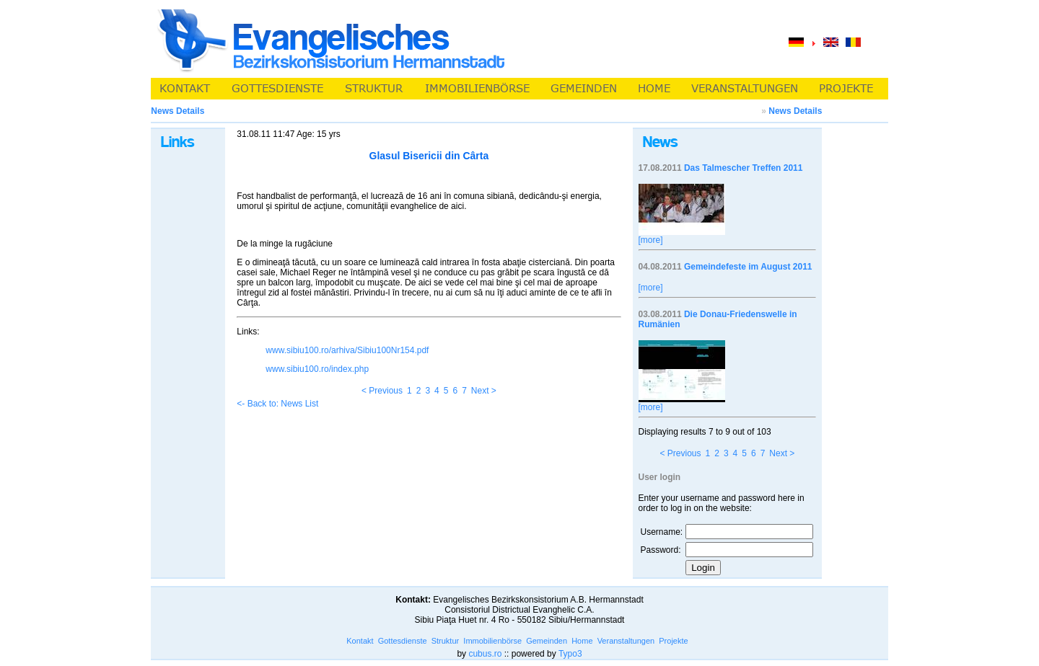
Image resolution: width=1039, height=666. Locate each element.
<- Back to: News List (277, 404)
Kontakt (359, 640)
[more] (651, 240)
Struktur (445, 640)
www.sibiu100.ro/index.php (317, 369)
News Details (795, 111)
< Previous (382, 391)
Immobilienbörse (492, 640)
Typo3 (570, 654)
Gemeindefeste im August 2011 (748, 267)
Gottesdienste (402, 640)
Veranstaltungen (626, 640)
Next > (483, 391)
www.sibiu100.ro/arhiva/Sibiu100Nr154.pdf (347, 350)
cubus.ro (484, 654)
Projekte (673, 640)
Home (581, 640)
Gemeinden (546, 640)
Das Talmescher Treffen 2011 (743, 168)
